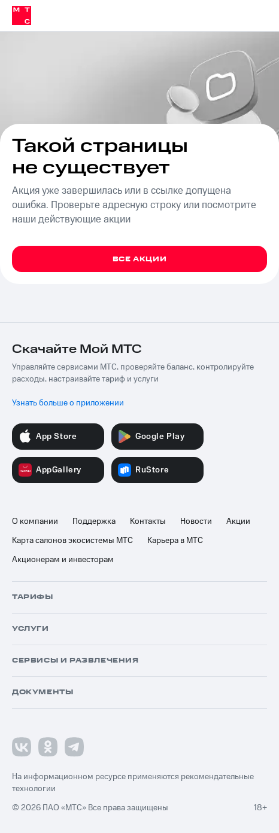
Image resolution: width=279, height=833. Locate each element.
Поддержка (94, 521)
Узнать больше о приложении (68, 403)
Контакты (148, 521)
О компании (35, 521)
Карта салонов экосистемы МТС (72, 541)
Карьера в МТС (175, 541)
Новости (196, 521)
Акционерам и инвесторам (63, 560)
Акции (238, 521)
